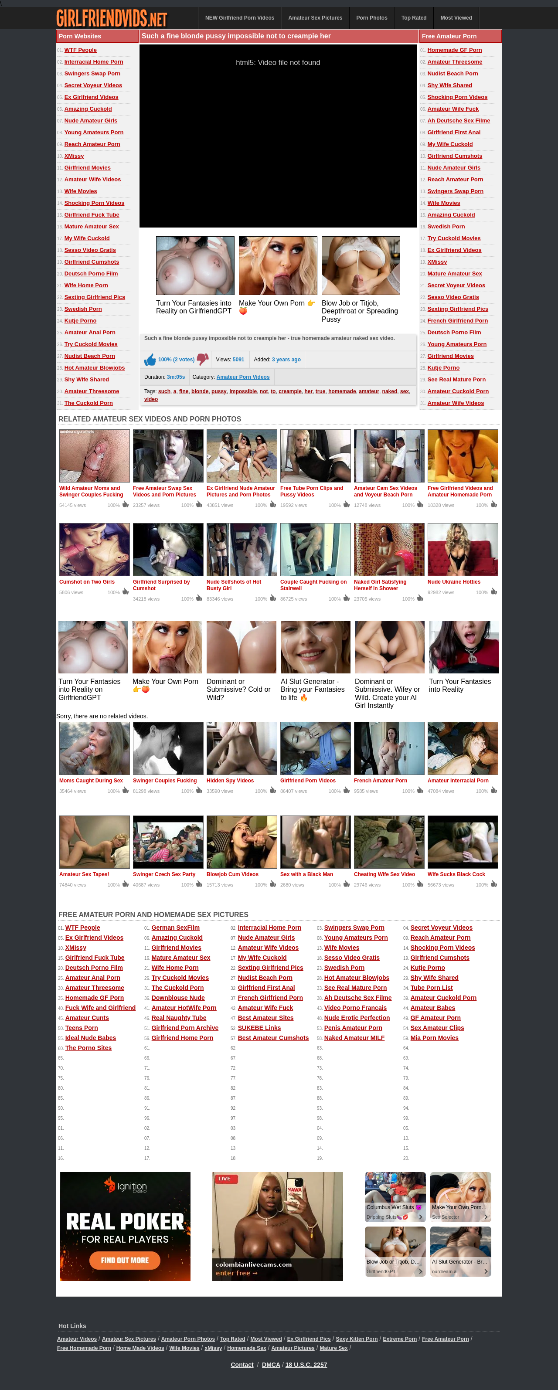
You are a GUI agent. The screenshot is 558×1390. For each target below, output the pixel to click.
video (151, 399)
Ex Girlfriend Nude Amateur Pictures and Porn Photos (241, 491)
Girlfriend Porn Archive (185, 1027)
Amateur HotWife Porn (184, 1007)
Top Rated (414, 18)
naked (390, 391)
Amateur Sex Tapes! (84, 874)
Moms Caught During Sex (91, 781)
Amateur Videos (77, 1339)
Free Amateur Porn (445, 1339)
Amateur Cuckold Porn (458, 391)
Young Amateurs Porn (94, 132)
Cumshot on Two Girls (87, 582)
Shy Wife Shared (87, 379)
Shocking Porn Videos (95, 203)
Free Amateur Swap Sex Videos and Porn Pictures (164, 491)
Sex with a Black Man (306, 874)
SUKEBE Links (259, 1027)
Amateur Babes (433, 1007)
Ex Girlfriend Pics (309, 1339)
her (309, 391)
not (264, 391)
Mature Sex (334, 1348)
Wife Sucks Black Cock (456, 874)
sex (404, 391)
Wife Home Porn (86, 285)
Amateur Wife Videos (93, 179)
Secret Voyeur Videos (93, 85)
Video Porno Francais (355, 1007)
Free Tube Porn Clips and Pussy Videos (311, 491)
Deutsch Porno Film (91, 273)
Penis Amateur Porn (353, 1027)
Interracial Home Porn (94, 61)
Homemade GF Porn (455, 50)
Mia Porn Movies (435, 1037)
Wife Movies (81, 191)
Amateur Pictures (292, 1348)
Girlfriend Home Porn (183, 1037)
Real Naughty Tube (179, 1017)
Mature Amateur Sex (92, 226)
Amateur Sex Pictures (315, 18)
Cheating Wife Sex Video (384, 874)
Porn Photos (372, 18)
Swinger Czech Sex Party (164, 874)
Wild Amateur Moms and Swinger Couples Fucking (91, 491)
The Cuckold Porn (89, 403)
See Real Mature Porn (457, 379)
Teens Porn (81, 1027)
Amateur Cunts (87, 1017)
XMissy (74, 156)
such (164, 391)
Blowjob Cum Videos (233, 874)
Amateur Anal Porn (90, 332)
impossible (243, 391)
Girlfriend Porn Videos (308, 781)
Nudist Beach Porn (90, 356)
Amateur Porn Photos (188, 1339)
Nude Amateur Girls (91, 120)
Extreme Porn (400, 1339)
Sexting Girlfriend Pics (95, 297)
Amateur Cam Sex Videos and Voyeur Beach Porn (385, 491)
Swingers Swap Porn (93, 73)
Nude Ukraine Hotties (454, 582)
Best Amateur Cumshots (273, 1037)
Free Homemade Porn (84, 1348)
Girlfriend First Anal (454, 132)
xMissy (213, 1348)
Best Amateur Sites (266, 1017)
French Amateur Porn (380, 781)
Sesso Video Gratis (90, 250)
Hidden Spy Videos (230, 781)
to (273, 391)
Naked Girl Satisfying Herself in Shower (380, 585)
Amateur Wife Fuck (453, 108)
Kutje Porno (81, 320)
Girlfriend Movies (88, 167)
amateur (369, 391)
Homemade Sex (246, 1348)
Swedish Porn (83, 309)
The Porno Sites (88, 1047)
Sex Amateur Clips (437, 1027)
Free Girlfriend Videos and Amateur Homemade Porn (460, 491)
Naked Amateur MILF (354, 1037)
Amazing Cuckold (88, 108)
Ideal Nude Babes (90, 1037)
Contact (242, 1364)
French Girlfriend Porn (458, 320)
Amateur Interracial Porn (458, 781)
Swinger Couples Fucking (165, 781)
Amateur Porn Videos (243, 377)
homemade (342, 391)
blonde (199, 391)
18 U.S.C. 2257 (306, 1364)
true (321, 391)
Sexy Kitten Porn (357, 1339)
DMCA (271, 1364)
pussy (219, 391)
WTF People (81, 50)
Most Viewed (456, 18)
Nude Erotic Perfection (357, 1017)
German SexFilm (176, 927)
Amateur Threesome (92, 391)
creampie (290, 391)
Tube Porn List (432, 987)
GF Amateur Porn (436, 1017)
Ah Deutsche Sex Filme (459, 120)
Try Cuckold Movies (91, 344)
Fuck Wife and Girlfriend (100, 1007)
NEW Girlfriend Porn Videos (239, 18)
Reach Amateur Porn (92, 144)
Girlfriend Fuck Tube (92, 214)
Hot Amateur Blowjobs (95, 367)
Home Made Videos (140, 1348)
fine (183, 391)
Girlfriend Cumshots (92, 261)
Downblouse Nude (178, 997)
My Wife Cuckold (87, 238)
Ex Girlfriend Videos (92, 97)
